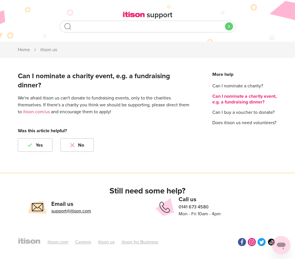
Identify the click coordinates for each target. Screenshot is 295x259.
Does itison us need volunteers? (244, 123)
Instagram (252, 242)
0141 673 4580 (194, 207)
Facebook (242, 242)
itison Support (24, 50)
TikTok (271, 242)
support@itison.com (71, 211)
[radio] (35, 145)
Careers (83, 242)
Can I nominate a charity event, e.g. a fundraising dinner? (244, 99)
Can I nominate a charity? (237, 86)
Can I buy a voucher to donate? (243, 112)
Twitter (262, 242)
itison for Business (140, 242)
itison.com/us (36, 112)
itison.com (58, 242)
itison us (48, 50)
